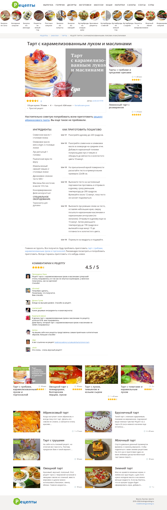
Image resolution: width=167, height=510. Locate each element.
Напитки (120, 5)
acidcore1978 (97, 101)
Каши (109, 5)
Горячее (60, 5)
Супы (151, 5)
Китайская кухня (82, 105)
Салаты (131, 5)
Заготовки (85, 5)
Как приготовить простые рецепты (23, 5)
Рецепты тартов (116, 52)
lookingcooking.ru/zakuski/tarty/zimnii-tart (72, 342)
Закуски (98, 5)
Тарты (16, 414)
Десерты (71, 5)
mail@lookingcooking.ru (145, 504)
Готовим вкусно (25, 501)
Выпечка (48, 5)
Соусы (142, 5)
